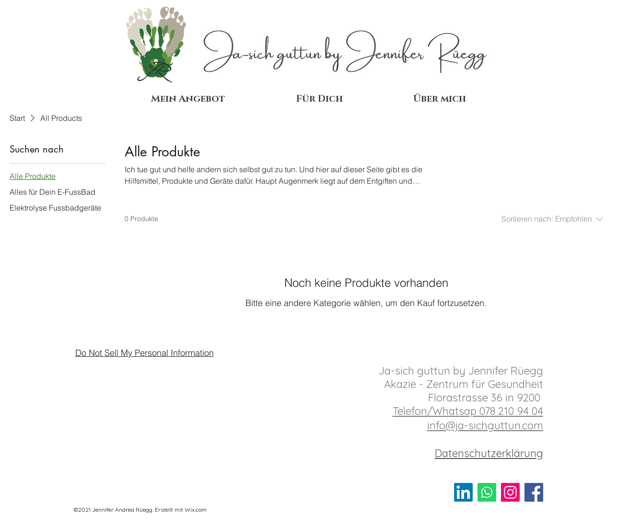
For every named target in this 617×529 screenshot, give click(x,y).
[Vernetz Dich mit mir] (463, 492)
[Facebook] (533, 492)
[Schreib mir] (486, 492)
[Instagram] (510, 492)
